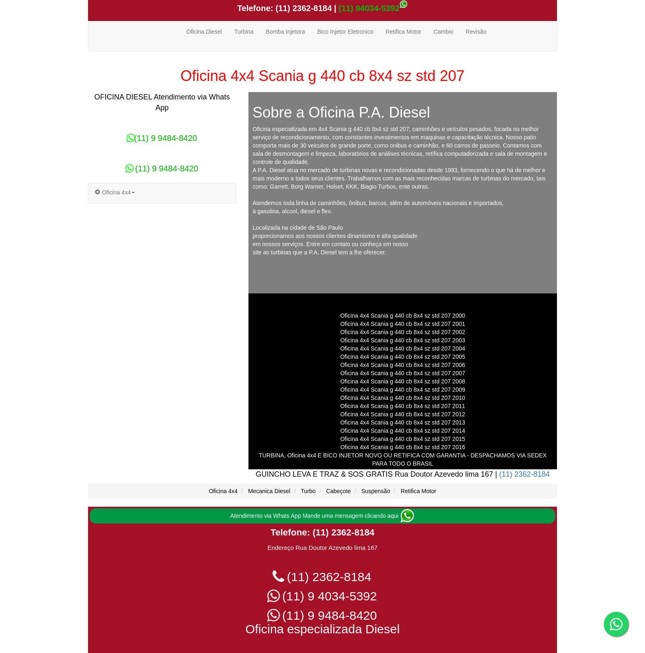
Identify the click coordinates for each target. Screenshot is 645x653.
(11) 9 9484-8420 (162, 138)
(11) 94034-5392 (369, 8)
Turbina (243, 31)
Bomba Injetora (285, 31)
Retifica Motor (403, 31)
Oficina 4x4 (223, 491)
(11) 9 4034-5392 (322, 596)
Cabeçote (338, 491)
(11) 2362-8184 (302, 8)
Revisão (476, 31)
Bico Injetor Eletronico (345, 31)
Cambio (443, 31)
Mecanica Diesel (269, 491)
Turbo (308, 491)
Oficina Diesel (204, 31)
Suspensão (375, 491)
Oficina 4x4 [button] (115, 192)
